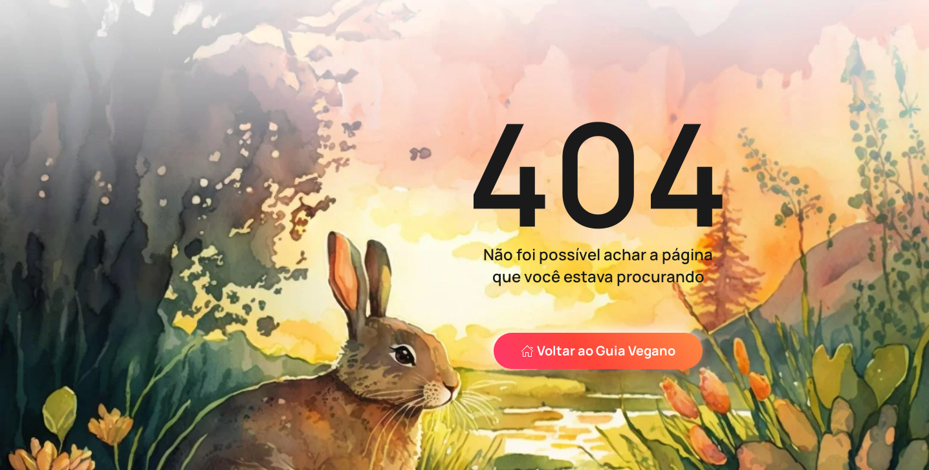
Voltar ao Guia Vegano (598, 350)
